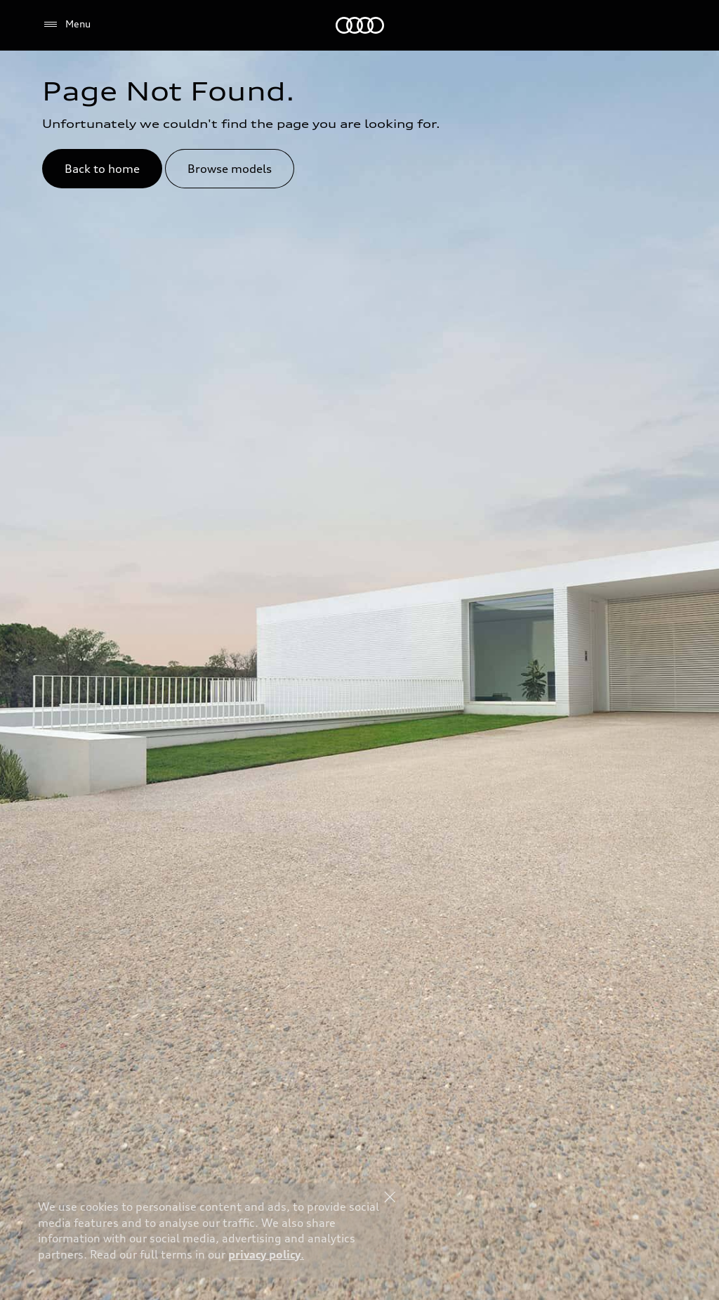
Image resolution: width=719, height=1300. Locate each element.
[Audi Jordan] (360, 25)
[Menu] (66, 24)
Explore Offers (491, 1262)
